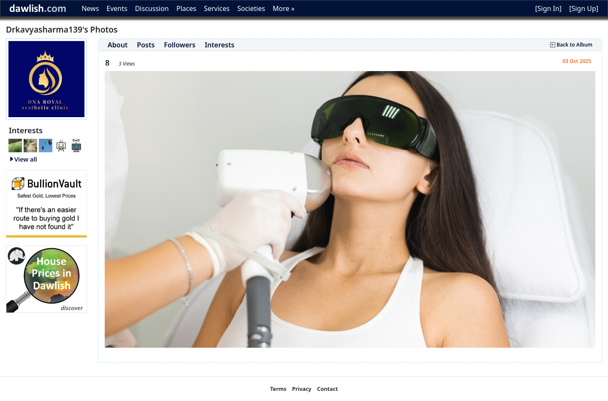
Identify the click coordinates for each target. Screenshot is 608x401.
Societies (251, 8)
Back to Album (571, 44)
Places (186, 8)
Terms (278, 389)
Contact (327, 389)
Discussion (152, 8)
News (90, 8)
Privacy (302, 389)
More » (284, 8)
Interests (219, 44)
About (118, 44)
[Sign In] (548, 8)
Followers (179, 44)
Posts (146, 44)
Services (217, 8)
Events (116, 8)
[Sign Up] (583, 8)
